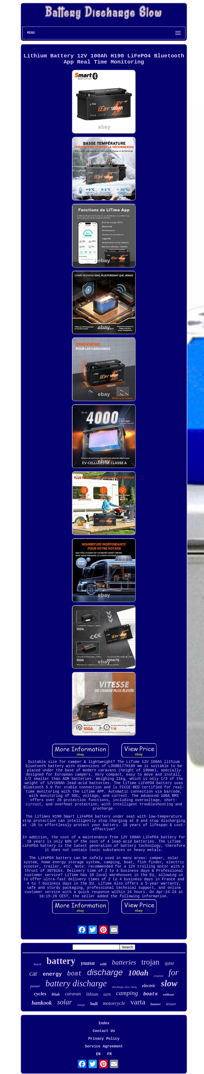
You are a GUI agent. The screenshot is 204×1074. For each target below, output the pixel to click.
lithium (92, 994)
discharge (105, 972)
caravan (73, 993)
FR (109, 1054)
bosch (37, 964)
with (103, 964)
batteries (124, 962)
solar (64, 1002)
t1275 (107, 994)
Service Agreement (104, 1046)
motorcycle (114, 1003)
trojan (150, 962)
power (35, 986)
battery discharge (76, 983)
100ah (138, 972)
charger (81, 1004)
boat (74, 973)
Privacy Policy (104, 1039)
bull (93, 1003)
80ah (56, 994)
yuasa (88, 962)
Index (103, 1023)
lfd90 (169, 963)
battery (60, 961)
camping (127, 993)
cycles (40, 993)
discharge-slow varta (124, 986)
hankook (42, 1003)
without (168, 994)
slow (169, 983)
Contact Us (104, 1031)
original (158, 975)
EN (98, 1054)
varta (137, 1002)
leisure (171, 1004)
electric (149, 985)
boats (150, 994)
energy (52, 974)
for (173, 972)
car (33, 973)
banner (156, 1004)
